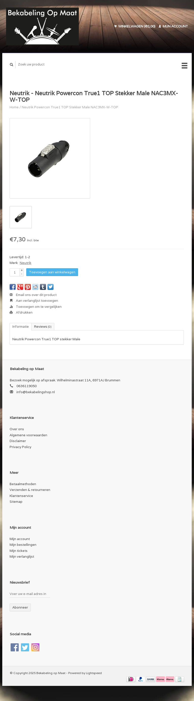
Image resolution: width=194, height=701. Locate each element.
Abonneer (20, 607)
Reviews (43, 326)
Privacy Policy (20, 447)
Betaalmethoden (23, 484)
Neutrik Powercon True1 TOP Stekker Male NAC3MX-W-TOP (70, 107)
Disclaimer (18, 441)
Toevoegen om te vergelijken (36, 307)
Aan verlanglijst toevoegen (34, 300)
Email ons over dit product (33, 295)
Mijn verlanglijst (22, 556)
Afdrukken (21, 312)
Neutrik (25, 263)
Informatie (20, 326)
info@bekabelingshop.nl (35, 392)
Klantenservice (21, 496)
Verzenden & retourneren (30, 490)
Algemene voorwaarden (28, 435)
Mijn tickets (19, 551)
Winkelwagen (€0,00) (135, 26)
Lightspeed (94, 673)
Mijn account (173, 26)
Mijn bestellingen (23, 545)
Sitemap (16, 501)
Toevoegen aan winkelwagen (52, 272)
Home (14, 107)
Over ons (17, 429)
